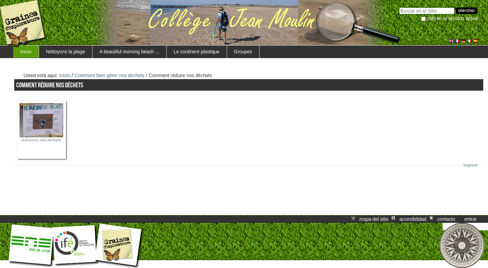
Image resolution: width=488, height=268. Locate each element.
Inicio (25, 51)
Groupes (243, 51)
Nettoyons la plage (65, 51)
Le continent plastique (197, 51)
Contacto (446, 219)
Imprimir (471, 165)
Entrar (470, 219)
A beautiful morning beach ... (129, 51)
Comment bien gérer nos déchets (109, 75)
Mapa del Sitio (374, 219)
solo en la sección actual (453, 18)
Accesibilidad (413, 219)
